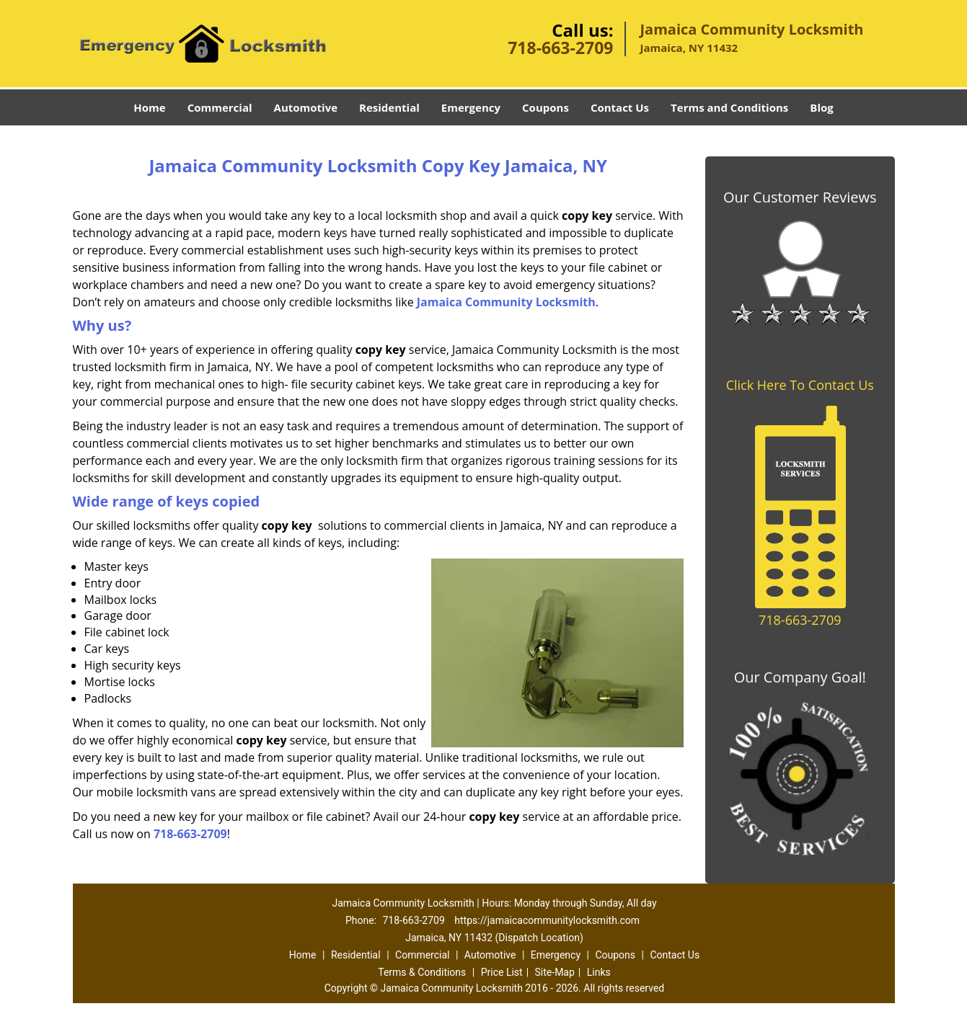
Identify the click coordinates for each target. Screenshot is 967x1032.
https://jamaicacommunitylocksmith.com (547, 920)
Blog (821, 107)
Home (149, 107)
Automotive (306, 107)
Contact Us (620, 107)
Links (599, 972)
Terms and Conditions (729, 107)
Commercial (219, 107)
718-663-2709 (560, 47)
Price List (502, 972)
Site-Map (555, 972)
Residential (389, 107)
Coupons (545, 107)
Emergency (470, 107)
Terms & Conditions (422, 972)
